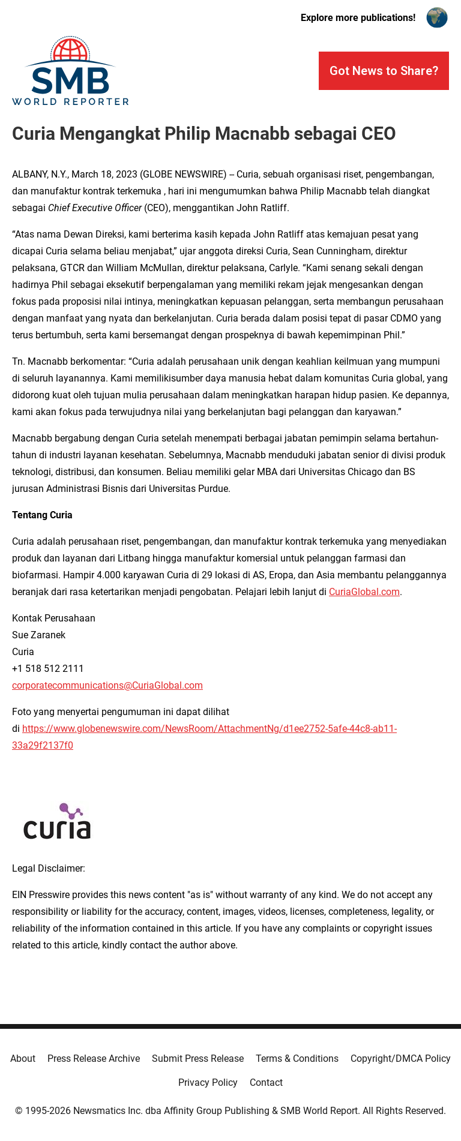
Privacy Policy (208, 1082)
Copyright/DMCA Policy (401, 1058)
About (22, 1058)
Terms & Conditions (297, 1058)
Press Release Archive (93, 1058)
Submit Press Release (198, 1058)
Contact (266, 1082)
